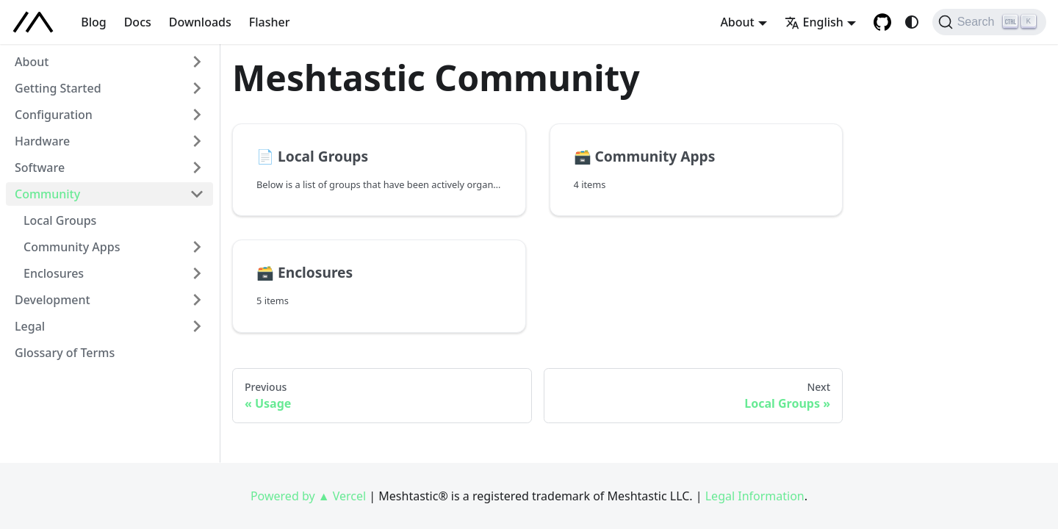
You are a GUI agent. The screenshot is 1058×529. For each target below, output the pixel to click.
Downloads (200, 22)
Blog (93, 22)
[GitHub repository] (882, 22)
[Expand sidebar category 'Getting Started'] (197, 88)
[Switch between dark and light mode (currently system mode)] (912, 22)
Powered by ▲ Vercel (308, 496)
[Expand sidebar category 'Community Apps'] (197, 247)
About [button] (737, 22)
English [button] (814, 22)
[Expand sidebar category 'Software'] (197, 167)
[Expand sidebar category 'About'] (197, 61)
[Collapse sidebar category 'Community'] (197, 194)
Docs (137, 22)
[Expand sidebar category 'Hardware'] (197, 141)
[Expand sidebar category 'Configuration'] (197, 114)
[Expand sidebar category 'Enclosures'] (197, 273)
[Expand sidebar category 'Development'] (197, 300)
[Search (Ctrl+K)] (989, 22)
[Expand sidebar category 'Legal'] (197, 326)
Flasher (269, 22)
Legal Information (755, 496)
